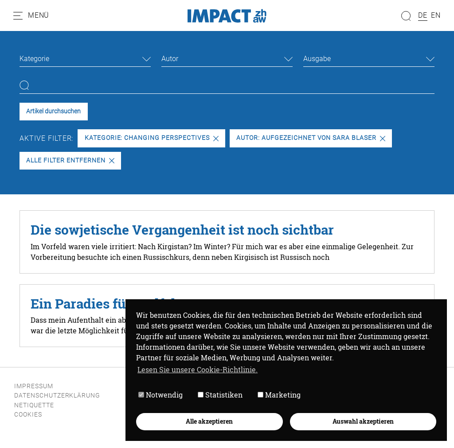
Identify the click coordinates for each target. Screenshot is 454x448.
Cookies (28, 414)
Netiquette (34, 405)
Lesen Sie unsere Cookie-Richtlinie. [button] (197, 369)
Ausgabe (317, 58)
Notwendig (160, 394)
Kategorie (34, 58)
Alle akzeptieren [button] (209, 421)
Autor (169, 58)
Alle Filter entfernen (70, 160)
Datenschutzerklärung (57, 395)
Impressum (33, 386)
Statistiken (220, 394)
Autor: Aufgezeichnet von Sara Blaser (310, 138)
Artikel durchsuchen (53, 111)
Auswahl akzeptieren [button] (363, 421)
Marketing (279, 394)
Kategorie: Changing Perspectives (152, 138)
